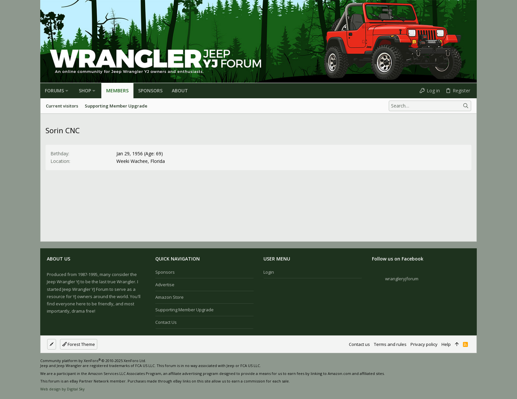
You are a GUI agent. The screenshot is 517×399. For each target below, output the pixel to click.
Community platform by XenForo (93, 360)
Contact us (166, 322)
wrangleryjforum (401, 279)
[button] (67, 90)
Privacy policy (424, 344)
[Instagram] (464, 376)
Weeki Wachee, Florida (140, 161)
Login (268, 272)
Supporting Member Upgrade (184, 310)
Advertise (164, 285)
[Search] (430, 106)
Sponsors (165, 272)
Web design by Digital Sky (62, 388)
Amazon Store (169, 297)
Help (446, 344)
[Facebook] (454, 376)
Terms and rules (390, 344)
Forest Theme (78, 344)
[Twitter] (474, 376)
